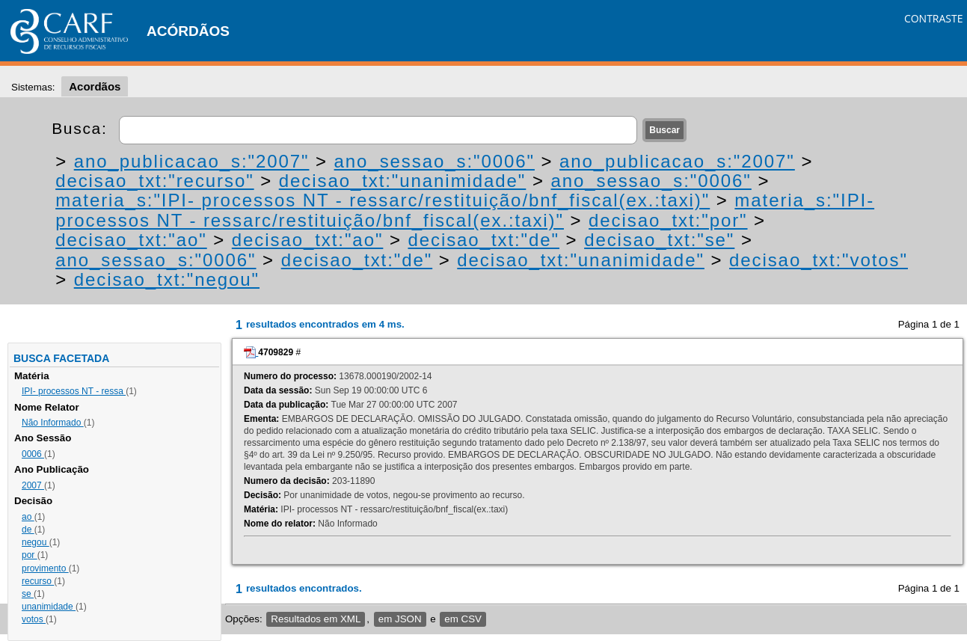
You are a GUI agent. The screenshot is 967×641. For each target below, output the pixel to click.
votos (34, 619)
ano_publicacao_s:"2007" (192, 161)
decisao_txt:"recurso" (154, 181)
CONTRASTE (933, 18)
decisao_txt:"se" (659, 240)
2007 (33, 485)
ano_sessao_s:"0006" (434, 161)
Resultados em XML (315, 619)
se (28, 594)
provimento (45, 568)
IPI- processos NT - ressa (74, 391)
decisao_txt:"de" (483, 240)
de (28, 529)
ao (28, 517)
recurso (38, 581)
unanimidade (49, 606)
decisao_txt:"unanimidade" (403, 181)
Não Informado (53, 422)
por (29, 555)
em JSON (400, 619)
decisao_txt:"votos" (818, 260)
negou (35, 542)
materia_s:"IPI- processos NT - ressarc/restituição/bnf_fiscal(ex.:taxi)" (382, 200)
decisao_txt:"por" (668, 220)
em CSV (463, 619)
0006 (33, 454)
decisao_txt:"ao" (131, 240)
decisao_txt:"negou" (167, 279)
